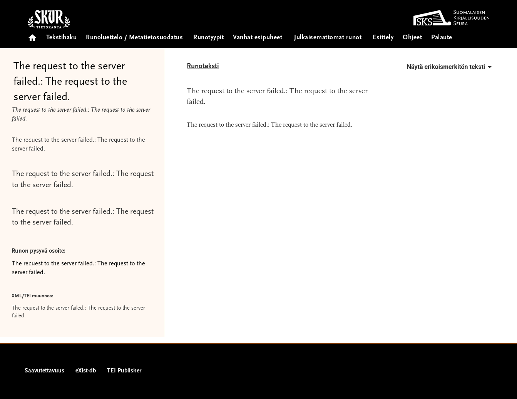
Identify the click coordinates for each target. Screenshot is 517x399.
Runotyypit (208, 38)
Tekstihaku (61, 38)
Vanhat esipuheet (257, 38)
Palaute (441, 38)
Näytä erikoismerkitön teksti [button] (450, 67)
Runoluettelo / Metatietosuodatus (134, 38)
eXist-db (85, 371)
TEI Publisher (124, 371)
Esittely (383, 38)
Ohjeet (412, 38)
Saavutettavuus (44, 371)
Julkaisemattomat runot (327, 38)
